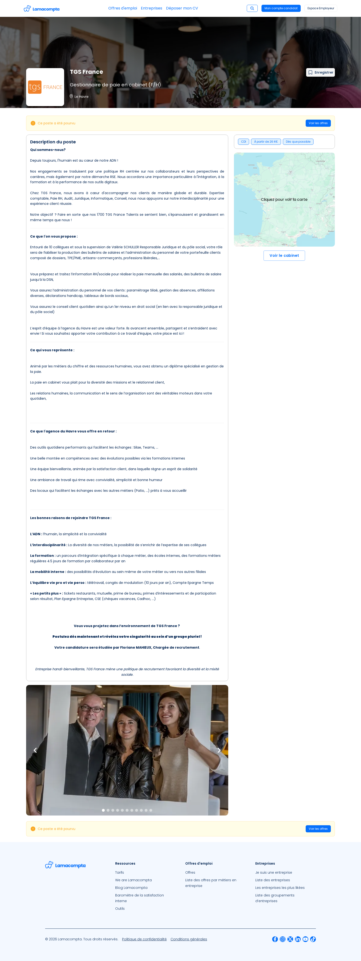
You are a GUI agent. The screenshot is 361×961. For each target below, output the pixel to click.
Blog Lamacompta (131, 887)
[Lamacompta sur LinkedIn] (297, 939)
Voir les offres (318, 123)
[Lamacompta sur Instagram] (282, 939)
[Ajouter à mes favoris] (320, 72)
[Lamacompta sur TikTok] (313, 939)
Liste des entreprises (272, 880)
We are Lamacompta (133, 880)
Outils (120, 908)
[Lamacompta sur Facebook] (275, 939)
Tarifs (119, 872)
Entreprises (151, 8)
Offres (190, 872)
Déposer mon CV (182, 8)
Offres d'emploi (122, 8)
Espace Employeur (321, 8)
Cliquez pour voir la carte (284, 199)
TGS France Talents (121, 214)
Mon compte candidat (281, 8)
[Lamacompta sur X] (290, 939)
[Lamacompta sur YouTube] (305, 939)
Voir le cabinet (284, 255)
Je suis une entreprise (273, 872)
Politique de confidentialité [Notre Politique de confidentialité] (144, 939)
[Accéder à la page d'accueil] (41, 8)
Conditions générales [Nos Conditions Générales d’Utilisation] (189, 939)
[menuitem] (145, 872)
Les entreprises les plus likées (280, 887)
